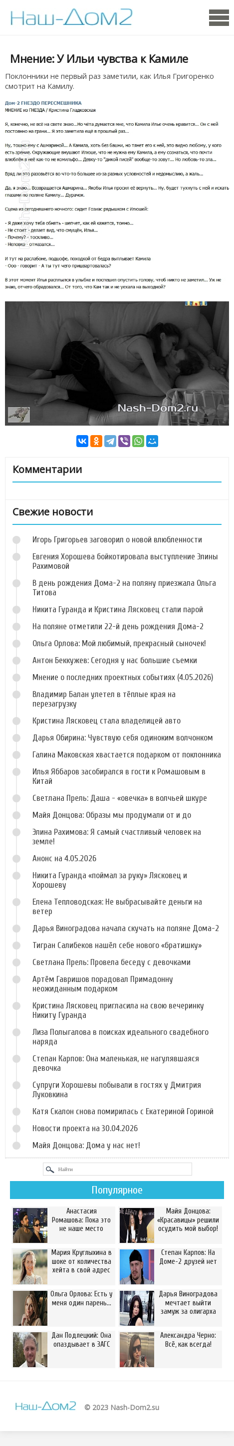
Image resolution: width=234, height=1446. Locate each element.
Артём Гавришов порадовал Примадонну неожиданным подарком (102, 983)
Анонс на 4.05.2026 (64, 858)
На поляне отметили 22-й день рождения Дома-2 (118, 626)
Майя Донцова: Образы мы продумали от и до (111, 815)
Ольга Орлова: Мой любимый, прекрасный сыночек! (119, 643)
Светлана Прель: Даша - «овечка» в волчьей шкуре (119, 798)
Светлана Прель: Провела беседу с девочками (111, 962)
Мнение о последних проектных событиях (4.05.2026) (122, 677)
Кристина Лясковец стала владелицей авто (106, 720)
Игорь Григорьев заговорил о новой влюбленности (117, 539)
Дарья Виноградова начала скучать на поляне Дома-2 (125, 928)
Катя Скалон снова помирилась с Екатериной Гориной (123, 1111)
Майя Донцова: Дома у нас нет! (86, 1145)
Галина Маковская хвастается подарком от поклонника (126, 754)
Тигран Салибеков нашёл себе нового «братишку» (117, 945)
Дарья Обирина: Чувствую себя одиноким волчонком (122, 737)
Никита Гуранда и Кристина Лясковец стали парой (117, 609)
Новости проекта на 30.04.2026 (85, 1128)
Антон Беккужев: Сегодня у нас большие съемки (114, 660)
